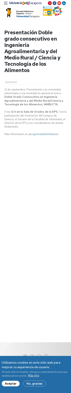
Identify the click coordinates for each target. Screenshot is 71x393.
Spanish (22, 3)
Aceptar (10, 384)
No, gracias (35, 384)
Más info (33, 376)
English (28, 3)
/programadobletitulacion (43, 134)
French (33, 3)
